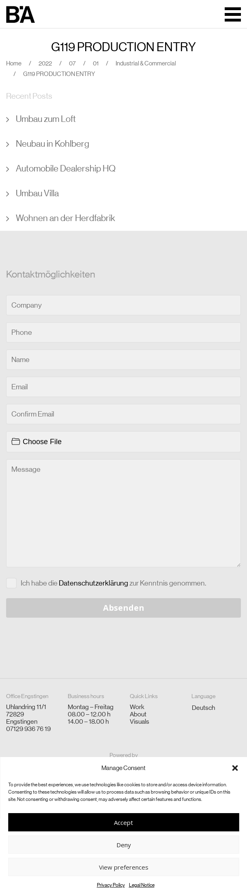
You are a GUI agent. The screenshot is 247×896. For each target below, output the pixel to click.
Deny (123, 845)
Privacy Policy (111, 885)
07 (72, 63)
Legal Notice (142, 885)
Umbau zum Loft (46, 119)
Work (137, 707)
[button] (235, 768)
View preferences (123, 867)
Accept (123, 822)
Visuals (139, 721)
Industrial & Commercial (146, 63)
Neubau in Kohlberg (52, 144)
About (138, 714)
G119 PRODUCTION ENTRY (123, 47)
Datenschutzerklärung (93, 583)
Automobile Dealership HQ (66, 168)
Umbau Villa (37, 193)
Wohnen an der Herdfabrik (65, 218)
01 (96, 63)
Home (13, 63)
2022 (45, 63)
